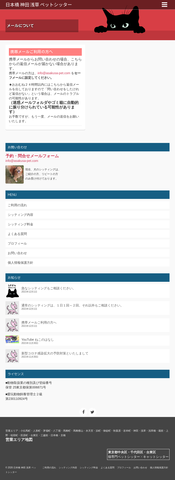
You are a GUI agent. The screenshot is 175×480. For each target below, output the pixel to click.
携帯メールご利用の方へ (39, 322)
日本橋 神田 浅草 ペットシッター (38, 4)
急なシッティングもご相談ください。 (48, 288)
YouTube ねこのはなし (37, 339)
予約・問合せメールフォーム (32, 156)
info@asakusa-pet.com (54, 73)
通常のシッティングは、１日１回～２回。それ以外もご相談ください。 (72, 305)
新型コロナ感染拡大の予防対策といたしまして (54, 353)
